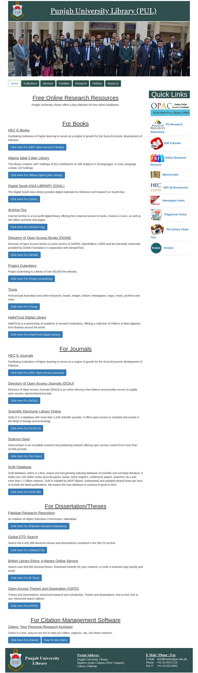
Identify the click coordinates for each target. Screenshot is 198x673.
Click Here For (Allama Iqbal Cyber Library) (36, 175)
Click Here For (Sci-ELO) (26, 428)
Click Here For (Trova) (24, 306)
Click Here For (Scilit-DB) (26, 491)
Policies (97, 83)
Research (81, 83)
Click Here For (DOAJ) (24, 400)
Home (14, 83)
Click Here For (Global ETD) (27, 550)
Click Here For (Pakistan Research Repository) (39, 526)
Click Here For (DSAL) (24, 199)
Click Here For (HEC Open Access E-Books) (37, 147)
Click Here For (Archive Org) (28, 227)
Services (48, 83)
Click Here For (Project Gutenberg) (31, 278)
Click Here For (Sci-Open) (26, 456)
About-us (113, 83)
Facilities (64, 83)
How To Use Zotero (55, 640)
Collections (30, 83)
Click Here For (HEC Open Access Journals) (37, 372)
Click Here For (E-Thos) (25, 577)
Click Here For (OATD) (24, 605)
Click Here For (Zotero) (24, 640)
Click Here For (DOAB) (24, 254)
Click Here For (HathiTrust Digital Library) (35, 334)
